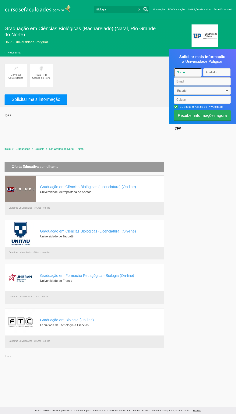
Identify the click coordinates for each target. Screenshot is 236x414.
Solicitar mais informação (36, 99)
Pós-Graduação (176, 9)
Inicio (8, 148)
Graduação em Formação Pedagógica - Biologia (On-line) (87, 275)
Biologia (39, 148)
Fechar (197, 410)
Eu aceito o (200, 106)
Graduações (23, 148)
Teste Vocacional (223, 9)
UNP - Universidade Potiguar (26, 42)
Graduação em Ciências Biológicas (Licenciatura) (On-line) (88, 187)
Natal (81, 148)
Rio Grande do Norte (61, 148)
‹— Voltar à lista (13, 52)
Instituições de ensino (199, 9)
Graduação (159, 9)
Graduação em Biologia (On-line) (67, 320)
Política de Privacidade (208, 106)
